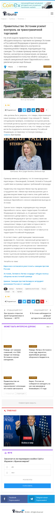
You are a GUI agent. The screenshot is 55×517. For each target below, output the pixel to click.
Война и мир (27, 443)
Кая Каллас (19, 288)
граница (11, 288)
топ (13, 291)
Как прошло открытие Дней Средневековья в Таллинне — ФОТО (14, 315)
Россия (44, 288)
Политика (47, 66)
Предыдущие (9, 393)
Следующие (21, 393)
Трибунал (27, 438)
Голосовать (27, 486)
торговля (19, 291)
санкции (7, 291)
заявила (7, 135)
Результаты (27, 480)
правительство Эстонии (32, 288)
